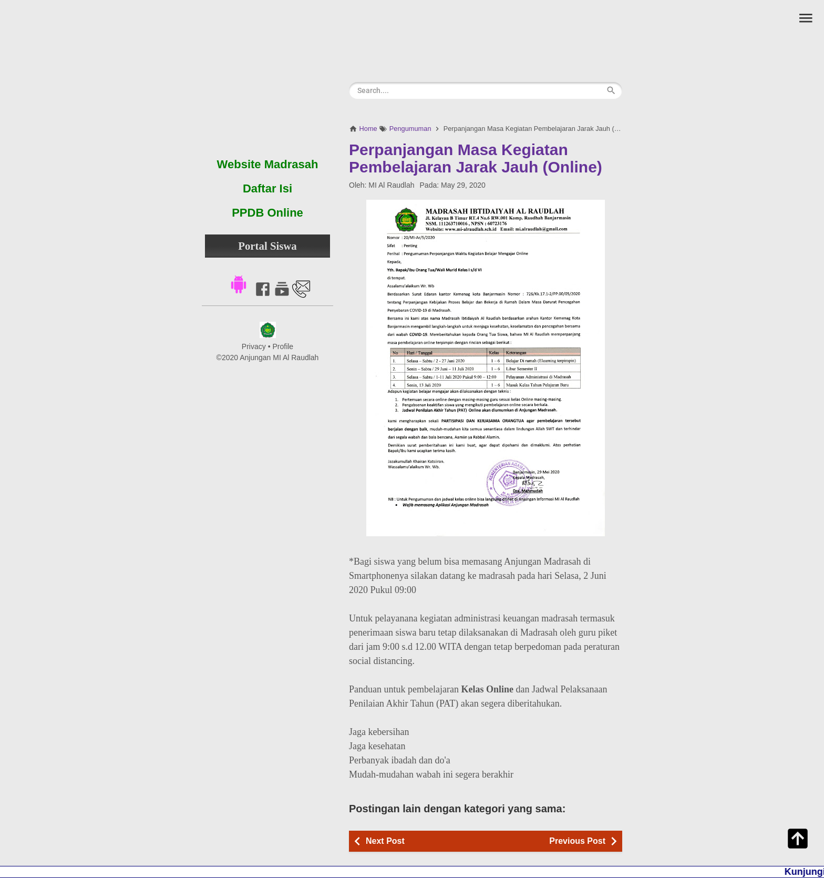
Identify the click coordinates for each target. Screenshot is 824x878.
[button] (238, 283)
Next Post (385, 840)
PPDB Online (267, 212)
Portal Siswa (267, 246)
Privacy (254, 346)
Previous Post (577, 840)
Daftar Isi (267, 188)
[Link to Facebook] (263, 295)
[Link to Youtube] (282, 295)
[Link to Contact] (301, 295)
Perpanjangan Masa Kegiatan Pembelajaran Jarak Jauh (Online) (475, 158)
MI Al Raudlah (391, 185)
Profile (282, 346)
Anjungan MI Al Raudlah (279, 357)
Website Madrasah (267, 164)
